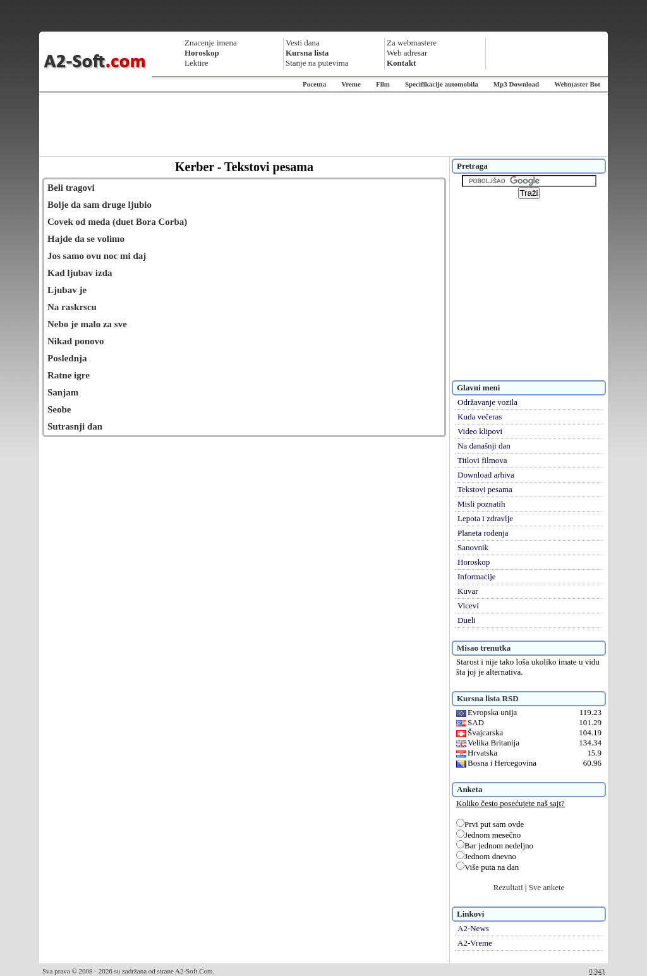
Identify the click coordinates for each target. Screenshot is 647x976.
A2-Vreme (474, 943)
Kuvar (467, 591)
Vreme (351, 84)
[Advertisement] (323, 124)
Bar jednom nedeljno (494, 845)
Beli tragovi (71, 188)
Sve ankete (547, 887)
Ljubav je (67, 290)
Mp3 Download (516, 84)
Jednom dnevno (486, 856)
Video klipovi (479, 431)
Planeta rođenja (483, 533)
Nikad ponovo (75, 341)
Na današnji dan (484, 445)
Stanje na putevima (317, 63)
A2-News (473, 928)
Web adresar (407, 52)
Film (383, 84)
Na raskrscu (72, 307)
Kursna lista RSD (488, 698)
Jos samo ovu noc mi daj (96, 256)
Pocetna (314, 84)
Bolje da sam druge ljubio (99, 205)
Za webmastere (412, 42)
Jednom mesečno (488, 835)
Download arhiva (485, 474)
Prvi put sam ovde (490, 824)
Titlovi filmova (482, 460)
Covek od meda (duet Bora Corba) (117, 222)
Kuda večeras (479, 416)
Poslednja (67, 358)
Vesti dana (303, 42)
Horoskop (473, 562)
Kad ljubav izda (79, 273)
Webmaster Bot (577, 84)
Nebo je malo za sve (87, 324)
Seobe (59, 409)
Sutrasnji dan (74, 426)
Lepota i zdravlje (485, 518)
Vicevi (468, 605)
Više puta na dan (487, 867)
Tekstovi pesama (484, 489)
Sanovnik (472, 547)
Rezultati (508, 887)
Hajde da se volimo (85, 239)
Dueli (466, 620)
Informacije (476, 576)
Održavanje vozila (487, 402)
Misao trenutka (484, 648)
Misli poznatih (481, 504)
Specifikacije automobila (441, 84)
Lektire (196, 63)
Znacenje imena (210, 42)
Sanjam (62, 392)
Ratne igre (68, 375)
